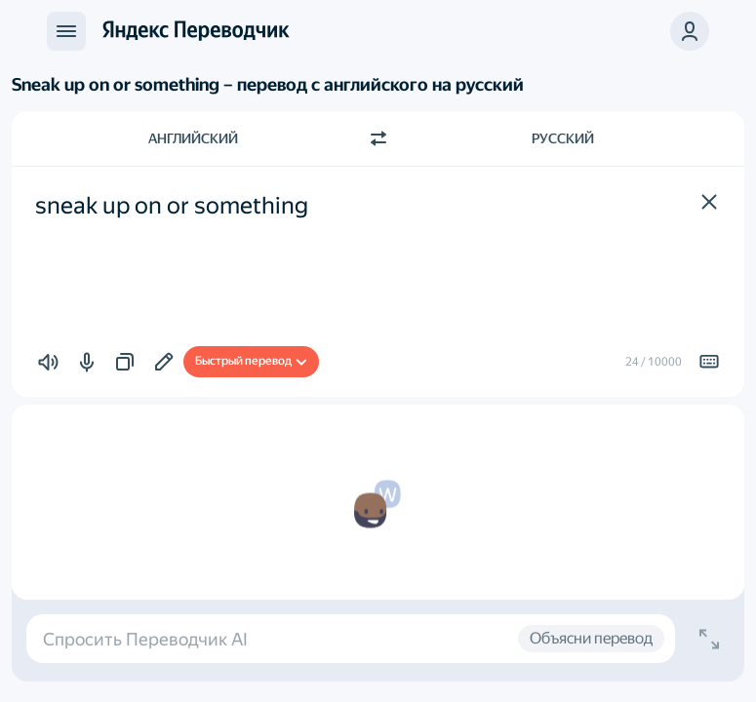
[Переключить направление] (378, 138)
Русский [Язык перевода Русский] (563, 138)
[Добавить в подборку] (163, 361)
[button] (709, 201)
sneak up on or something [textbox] (171, 205)
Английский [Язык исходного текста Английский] (193, 138)
